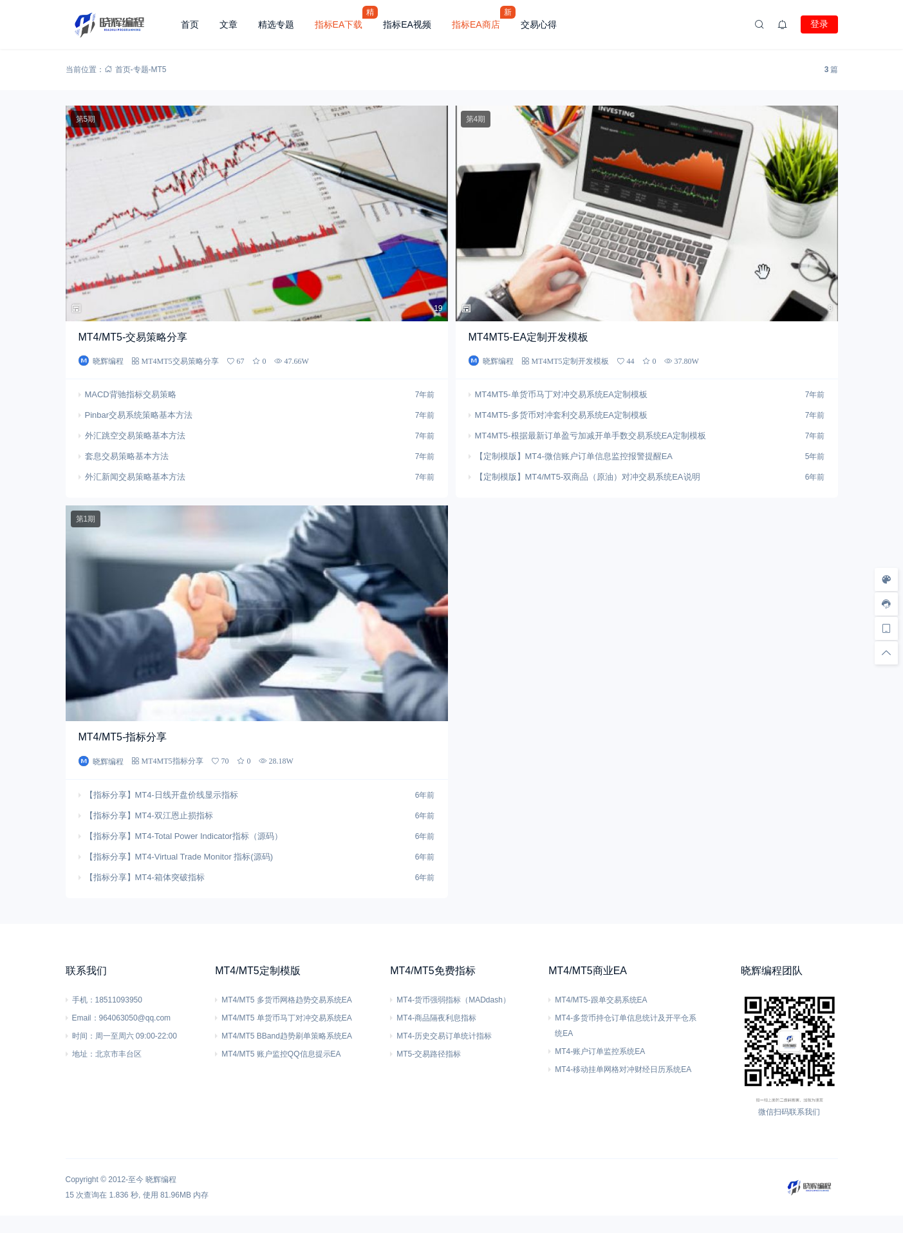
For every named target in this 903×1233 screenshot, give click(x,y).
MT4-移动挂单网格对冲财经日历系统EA (623, 1069)
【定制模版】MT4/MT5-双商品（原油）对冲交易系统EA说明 (587, 477)
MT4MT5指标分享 (172, 761)
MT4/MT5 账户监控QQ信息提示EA (280, 1054)
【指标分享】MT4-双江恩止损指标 (149, 815)
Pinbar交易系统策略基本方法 (138, 415)
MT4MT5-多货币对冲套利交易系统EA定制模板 (561, 415)
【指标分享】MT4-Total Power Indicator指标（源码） (184, 836)
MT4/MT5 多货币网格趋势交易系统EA (286, 999)
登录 (819, 24)
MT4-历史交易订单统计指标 (444, 1035)
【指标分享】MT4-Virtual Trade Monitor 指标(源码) (179, 856)
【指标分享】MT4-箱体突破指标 (145, 877)
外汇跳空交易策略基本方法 (135, 435)
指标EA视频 (407, 24)
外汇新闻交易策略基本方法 (135, 477)
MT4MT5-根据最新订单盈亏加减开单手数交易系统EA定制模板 (590, 435)
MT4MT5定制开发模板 (570, 361)
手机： (83, 999)
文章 (228, 24)
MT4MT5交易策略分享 (180, 361)
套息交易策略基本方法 (127, 456)
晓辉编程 (160, 1179)
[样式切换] (886, 579)
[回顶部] (886, 652)
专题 (141, 69)
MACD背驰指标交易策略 (130, 394)
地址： (83, 1054)
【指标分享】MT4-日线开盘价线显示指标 (161, 795)
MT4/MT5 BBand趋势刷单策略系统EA (286, 1035)
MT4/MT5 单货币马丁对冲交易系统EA (286, 1017)
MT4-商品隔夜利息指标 (436, 1017)
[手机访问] (886, 628)
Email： (85, 1017)
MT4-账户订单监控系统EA (600, 1051)
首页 (190, 24)
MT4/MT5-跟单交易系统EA (601, 999)
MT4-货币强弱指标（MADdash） (453, 999)
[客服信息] (886, 604)
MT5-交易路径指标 (428, 1054)
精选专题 (276, 24)
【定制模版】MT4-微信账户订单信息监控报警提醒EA (574, 456)
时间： (83, 1035)
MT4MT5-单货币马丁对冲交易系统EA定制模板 (561, 394)
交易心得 (539, 24)
